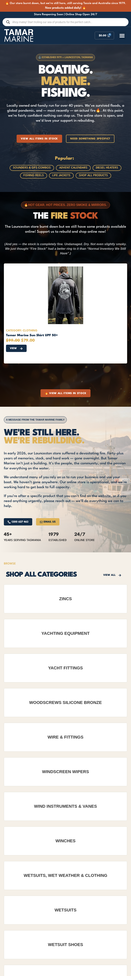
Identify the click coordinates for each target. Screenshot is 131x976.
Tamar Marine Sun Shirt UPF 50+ (32, 335)
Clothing (30, 330)
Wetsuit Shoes (65, 944)
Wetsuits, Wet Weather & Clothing (65, 875)
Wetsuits (66, 910)
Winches (66, 840)
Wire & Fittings (66, 737)
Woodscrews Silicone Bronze (65, 702)
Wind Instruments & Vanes (65, 806)
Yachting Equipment (65, 633)
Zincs (65, 598)
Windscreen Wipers (65, 771)
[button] (122, 35)
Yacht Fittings (65, 668)
